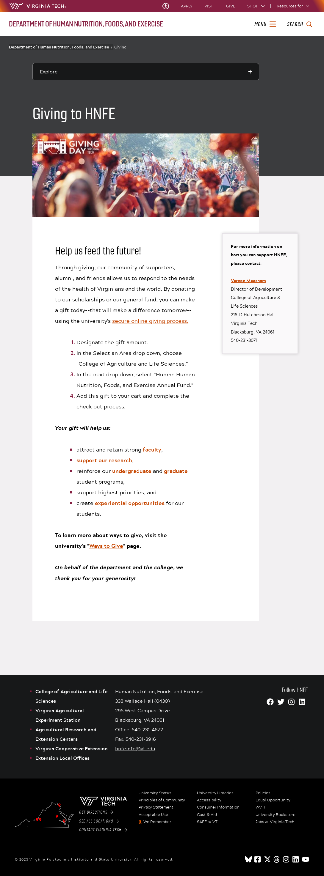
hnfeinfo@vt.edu (135, 748)
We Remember (157, 822)
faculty (152, 449)
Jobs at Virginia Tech (275, 822)
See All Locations (99, 821)
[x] (267, 859)
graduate (176, 470)
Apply (186, 6)
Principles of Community (162, 800)
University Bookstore (275, 814)
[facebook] (258, 859)
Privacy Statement (156, 807)
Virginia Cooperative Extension (71, 748)
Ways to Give (106, 545)
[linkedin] (296, 859)
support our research (104, 460)
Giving (120, 47)
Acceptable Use (153, 814)
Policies (263, 793)
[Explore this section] (145, 71)
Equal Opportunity (273, 800)
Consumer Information (218, 807)
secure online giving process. (150, 321)
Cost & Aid (207, 814)
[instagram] (286, 859)
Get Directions (96, 812)
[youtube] (305, 859)
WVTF (261, 807)
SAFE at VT (207, 822)
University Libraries (215, 793)
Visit (209, 6)
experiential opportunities (130, 502)
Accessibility (209, 800)
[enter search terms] (299, 24)
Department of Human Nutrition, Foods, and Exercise (60, 47)
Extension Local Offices (62, 758)
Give (230, 6)
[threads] (277, 859)
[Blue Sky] (248, 859)
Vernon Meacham (248, 280)
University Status (155, 793)
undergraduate (131, 470)
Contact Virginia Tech (103, 830)
